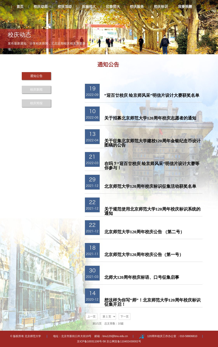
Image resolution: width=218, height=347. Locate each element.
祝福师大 (89, 6)
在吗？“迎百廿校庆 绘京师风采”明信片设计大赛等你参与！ (152, 165)
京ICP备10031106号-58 (91, 341)
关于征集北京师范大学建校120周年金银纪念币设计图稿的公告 (152, 143)
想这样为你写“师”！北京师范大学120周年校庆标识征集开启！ (152, 302)
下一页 (124, 316)
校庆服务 (137, 6)
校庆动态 (41, 6)
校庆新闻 (36, 89)
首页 (20, 6)
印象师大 (113, 6)
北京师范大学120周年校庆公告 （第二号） (144, 231)
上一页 (91, 316)
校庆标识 (161, 6)
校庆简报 (36, 103)
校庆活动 (65, 6)
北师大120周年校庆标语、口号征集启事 (141, 277)
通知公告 (36, 76)
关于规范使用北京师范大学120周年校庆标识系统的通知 (152, 211)
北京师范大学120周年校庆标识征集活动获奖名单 (150, 186)
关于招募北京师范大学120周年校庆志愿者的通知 (150, 118)
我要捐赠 (185, 6)
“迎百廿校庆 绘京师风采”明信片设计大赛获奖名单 (152, 95)
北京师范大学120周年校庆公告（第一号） (143, 254)
